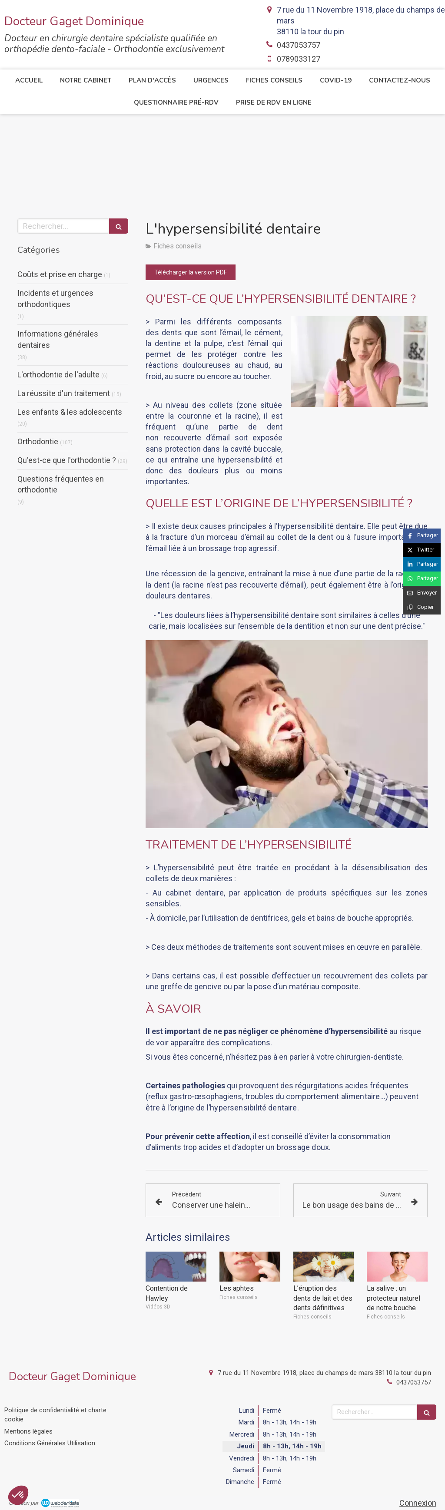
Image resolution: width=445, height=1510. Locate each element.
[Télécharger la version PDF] (191, 272)
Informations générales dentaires (57, 339)
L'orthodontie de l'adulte (58, 374)
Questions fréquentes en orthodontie (60, 484)
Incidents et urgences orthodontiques (55, 298)
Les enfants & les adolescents (69, 411)
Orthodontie (37, 441)
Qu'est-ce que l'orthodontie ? (66, 460)
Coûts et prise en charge (59, 274)
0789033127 (298, 58)
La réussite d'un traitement (63, 393)
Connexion (417, 1502)
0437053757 (298, 45)
